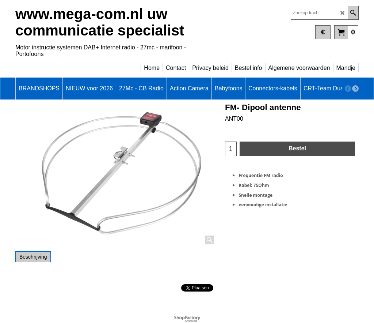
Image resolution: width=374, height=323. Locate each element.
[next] (355, 88)
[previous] (348, 88)
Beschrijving (33, 257)
